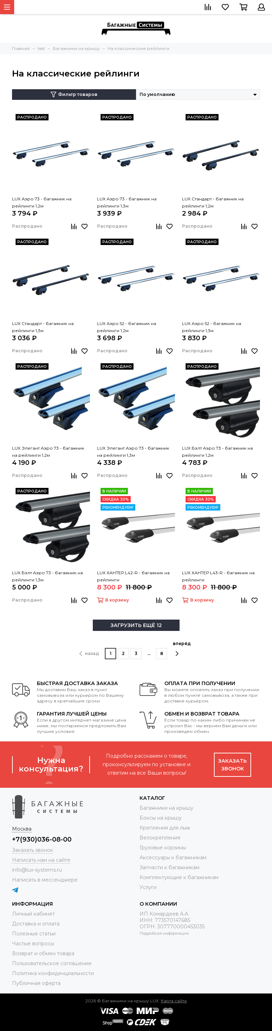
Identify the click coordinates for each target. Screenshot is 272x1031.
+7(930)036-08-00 (42, 839)
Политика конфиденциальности (53, 973)
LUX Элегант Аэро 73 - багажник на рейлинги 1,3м (133, 451)
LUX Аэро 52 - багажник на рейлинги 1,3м (211, 327)
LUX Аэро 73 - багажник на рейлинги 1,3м (127, 202)
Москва (22, 829)
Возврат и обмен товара (43, 953)
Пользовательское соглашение (52, 963)
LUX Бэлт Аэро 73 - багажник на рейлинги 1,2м (217, 451)
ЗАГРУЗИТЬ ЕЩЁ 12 (136, 625)
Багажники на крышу (166, 808)
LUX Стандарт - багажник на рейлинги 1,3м (43, 327)
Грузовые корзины (163, 847)
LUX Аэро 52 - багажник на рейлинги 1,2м (126, 327)
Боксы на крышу (161, 818)
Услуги (148, 887)
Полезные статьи (34, 933)
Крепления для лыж (165, 828)
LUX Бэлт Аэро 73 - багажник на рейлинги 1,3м (47, 576)
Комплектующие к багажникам (179, 877)
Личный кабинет (33, 914)
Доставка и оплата (36, 924)
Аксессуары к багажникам (173, 857)
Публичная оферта (36, 983)
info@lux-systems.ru (37, 870)
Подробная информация (164, 933)
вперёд (182, 648)
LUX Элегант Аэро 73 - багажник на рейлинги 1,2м (48, 451)
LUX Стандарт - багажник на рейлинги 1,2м (213, 202)
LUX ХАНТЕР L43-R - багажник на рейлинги (218, 576)
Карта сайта (174, 1000)
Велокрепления (160, 838)
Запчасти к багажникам (169, 867)
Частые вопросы (33, 943)
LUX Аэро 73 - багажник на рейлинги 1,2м (42, 202)
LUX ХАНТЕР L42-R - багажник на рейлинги (133, 576)
